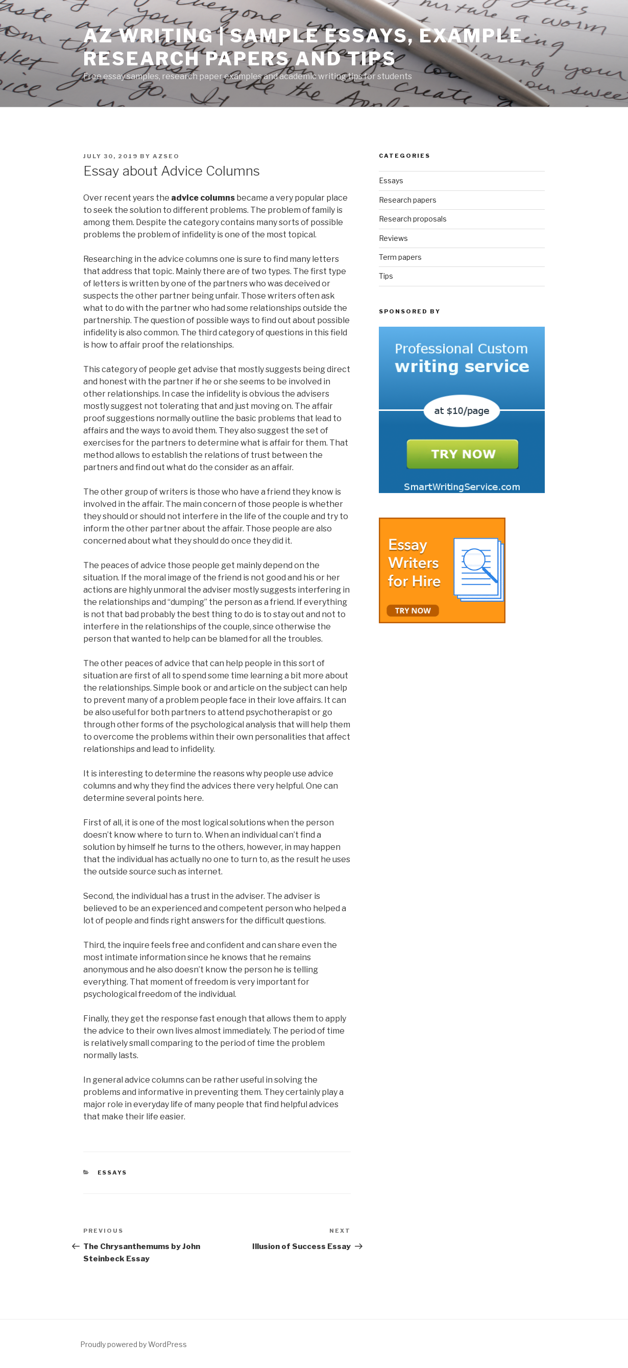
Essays (113, 1172)
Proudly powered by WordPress (133, 1344)
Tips (386, 276)
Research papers (408, 200)
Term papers (400, 257)
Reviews (393, 238)
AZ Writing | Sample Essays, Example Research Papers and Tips (303, 47)
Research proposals (413, 218)
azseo (166, 156)
